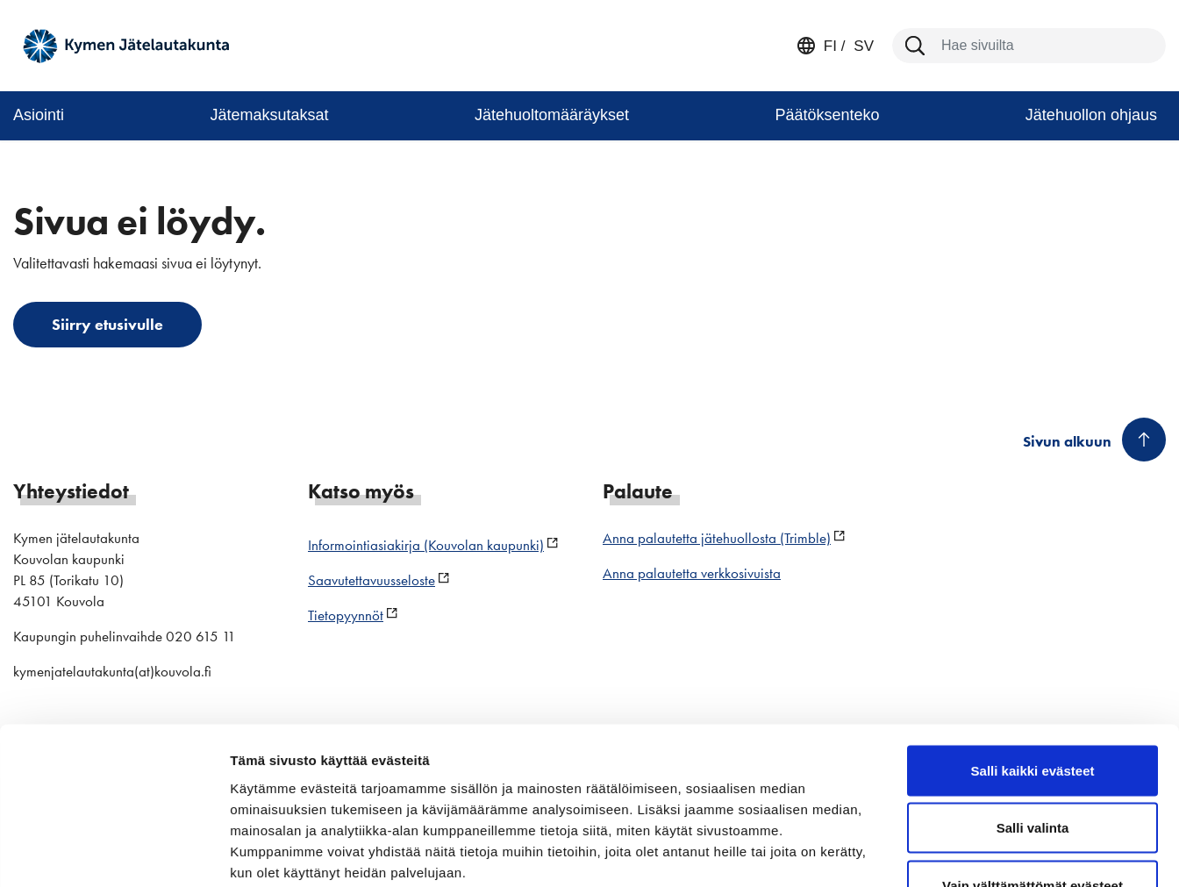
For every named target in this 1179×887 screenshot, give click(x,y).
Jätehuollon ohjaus (1091, 115)
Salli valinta (1033, 714)
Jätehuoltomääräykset (552, 115)
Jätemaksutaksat (269, 115)
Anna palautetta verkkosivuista (692, 573)
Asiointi (38, 115)
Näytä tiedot (938, 852)
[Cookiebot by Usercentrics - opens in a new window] (113, 853)
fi (830, 46)
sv (862, 46)
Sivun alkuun (1067, 441)
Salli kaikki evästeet (1033, 656)
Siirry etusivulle (107, 324)
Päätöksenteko (827, 115)
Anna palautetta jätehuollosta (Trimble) (717, 537)
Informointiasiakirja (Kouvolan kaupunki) (426, 544)
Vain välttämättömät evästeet (1032, 771)
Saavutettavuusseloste (371, 580)
